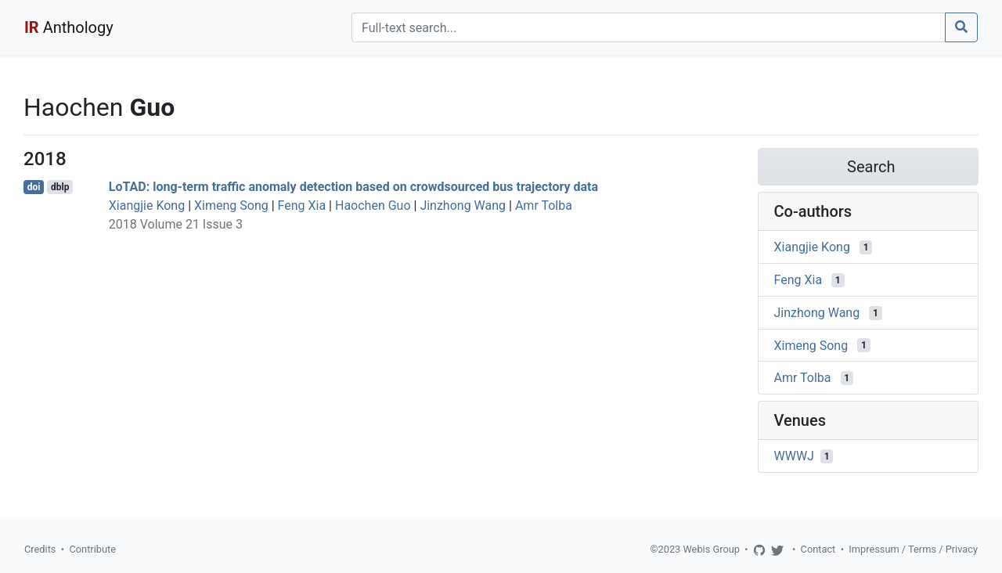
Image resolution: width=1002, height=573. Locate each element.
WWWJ (794, 456)
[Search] (648, 27)
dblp (60, 187)
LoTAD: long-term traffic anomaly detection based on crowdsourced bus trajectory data (353, 186)
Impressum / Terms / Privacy (913, 549)
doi (34, 187)
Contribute (92, 549)
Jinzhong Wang (463, 205)
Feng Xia (302, 205)
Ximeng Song (231, 205)
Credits (40, 549)
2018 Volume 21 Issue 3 (176, 224)
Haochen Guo (373, 205)
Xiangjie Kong (147, 205)
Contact (818, 549)
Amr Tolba (543, 205)
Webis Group (711, 549)
